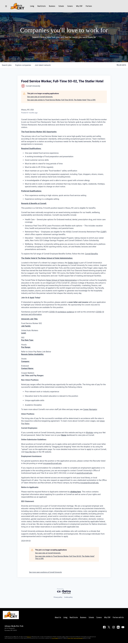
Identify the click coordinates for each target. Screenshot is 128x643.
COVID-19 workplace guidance (61, 312)
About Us (58, 617)
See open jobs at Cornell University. (40, 97)
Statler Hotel (73, 263)
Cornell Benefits (91, 254)
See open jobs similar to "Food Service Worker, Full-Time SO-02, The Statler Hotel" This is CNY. (61, 100)
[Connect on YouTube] (123, 627)
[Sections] (6, 6)
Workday (89, 432)
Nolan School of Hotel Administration (61, 280)
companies (23, 65)
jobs (7, 65)
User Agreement (55, 638)
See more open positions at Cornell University (45, 572)
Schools (61, 6)
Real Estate (41, 6)
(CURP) (103, 232)
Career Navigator (90, 409)
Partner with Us (118, 617)
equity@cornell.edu (84, 473)
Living (32, 6)
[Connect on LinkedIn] (118, 627)
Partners (89, 6)
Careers (70, 6)
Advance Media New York (14, 626)
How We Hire (30, 452)
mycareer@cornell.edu (52, 463)
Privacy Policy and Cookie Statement (75, 638)
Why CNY (79, 6)
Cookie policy (68, 597)
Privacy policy (58, 597)
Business (52, 6)
